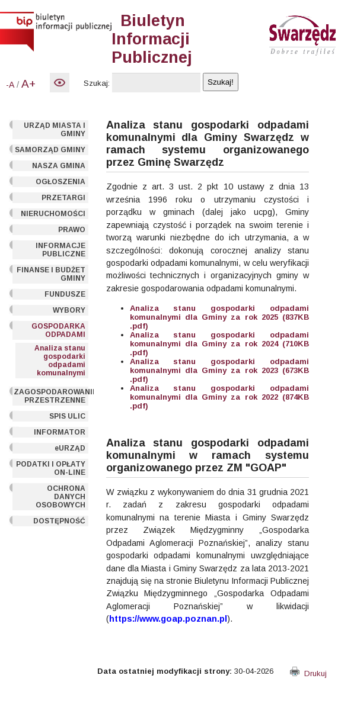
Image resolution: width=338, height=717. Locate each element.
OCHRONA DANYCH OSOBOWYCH (60, 496)
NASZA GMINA (58, 166)
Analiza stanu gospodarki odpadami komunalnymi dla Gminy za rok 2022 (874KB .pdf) (220, 397)
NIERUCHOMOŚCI (53, 214)
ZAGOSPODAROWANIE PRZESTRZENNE (51, 396)
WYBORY (69, 310)
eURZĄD (70, 448)
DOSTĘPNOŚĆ (59, 521)
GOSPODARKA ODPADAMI (58, 330)
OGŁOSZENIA (60, 182)
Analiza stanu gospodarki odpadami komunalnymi (59, 360)
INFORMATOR (59, 432)
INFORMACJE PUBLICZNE (60, 250)
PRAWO (71, 230)
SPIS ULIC (67, 416)
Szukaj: (97, 83)
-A (10, 84)
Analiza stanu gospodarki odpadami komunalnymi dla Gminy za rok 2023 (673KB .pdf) (220, 370)
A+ (28, 84)
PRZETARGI (63, 198)
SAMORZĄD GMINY (50, 150)
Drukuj (308, 673)
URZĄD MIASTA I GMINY (54, 129)
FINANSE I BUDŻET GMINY (51, 274)
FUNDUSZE (64, 294)
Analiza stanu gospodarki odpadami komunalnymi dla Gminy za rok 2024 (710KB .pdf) (220, 343)
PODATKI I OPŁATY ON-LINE (50, 468)
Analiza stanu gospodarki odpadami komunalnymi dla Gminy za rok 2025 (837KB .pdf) (220, 317)
